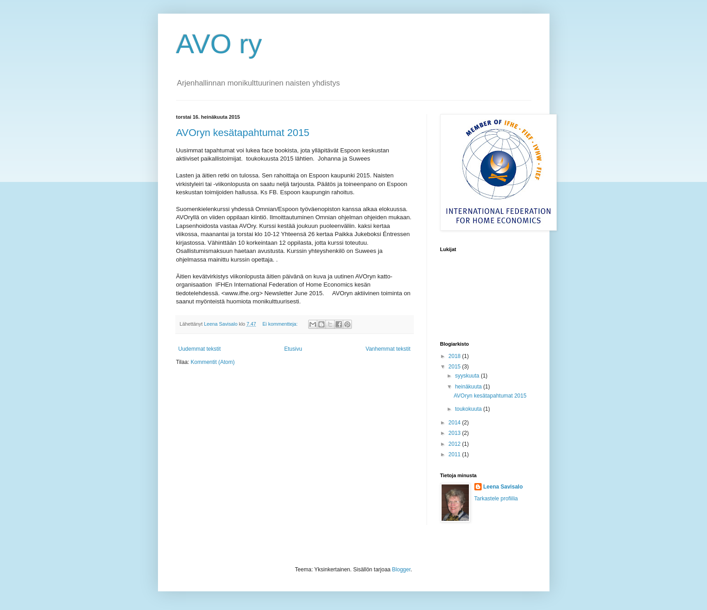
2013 (455, 433)
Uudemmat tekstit (199, 349)
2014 (455, 422)
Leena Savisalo (503, 487)
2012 (455, 444)
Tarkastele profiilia (496, 498)
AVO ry (219, 44)
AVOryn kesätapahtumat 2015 (243, 132)
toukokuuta (469, 409)
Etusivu (293, 349)
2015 (455, 366)
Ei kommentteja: (280, 324)
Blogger (401, 569)
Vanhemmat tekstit (388, 349)
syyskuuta (468, 376)
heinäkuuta (469, 386)
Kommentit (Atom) (213, 362)
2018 (455, 356)
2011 (455, 454)
